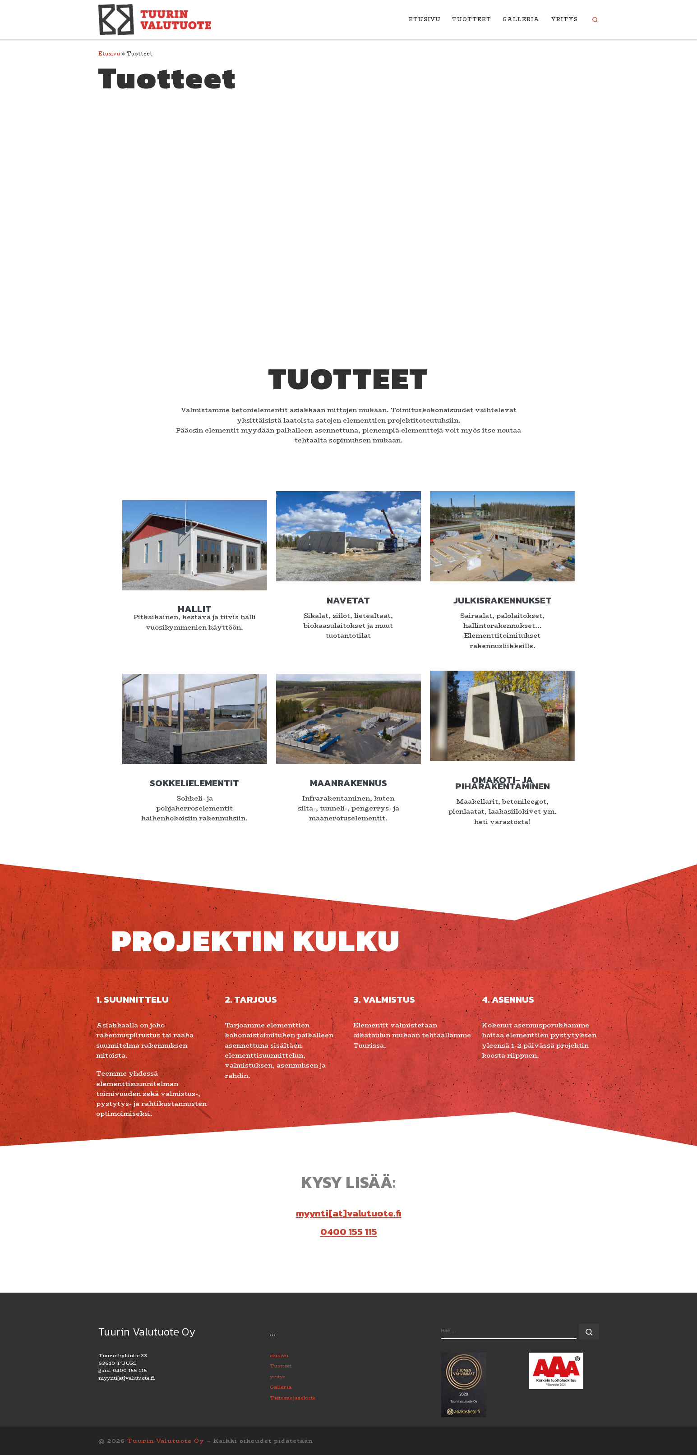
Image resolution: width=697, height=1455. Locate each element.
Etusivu (109, 54)
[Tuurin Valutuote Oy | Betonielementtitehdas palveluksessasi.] (154, 18)
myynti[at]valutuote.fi (349, 1303)
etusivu (279, 1445)
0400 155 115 (348, 1321)
